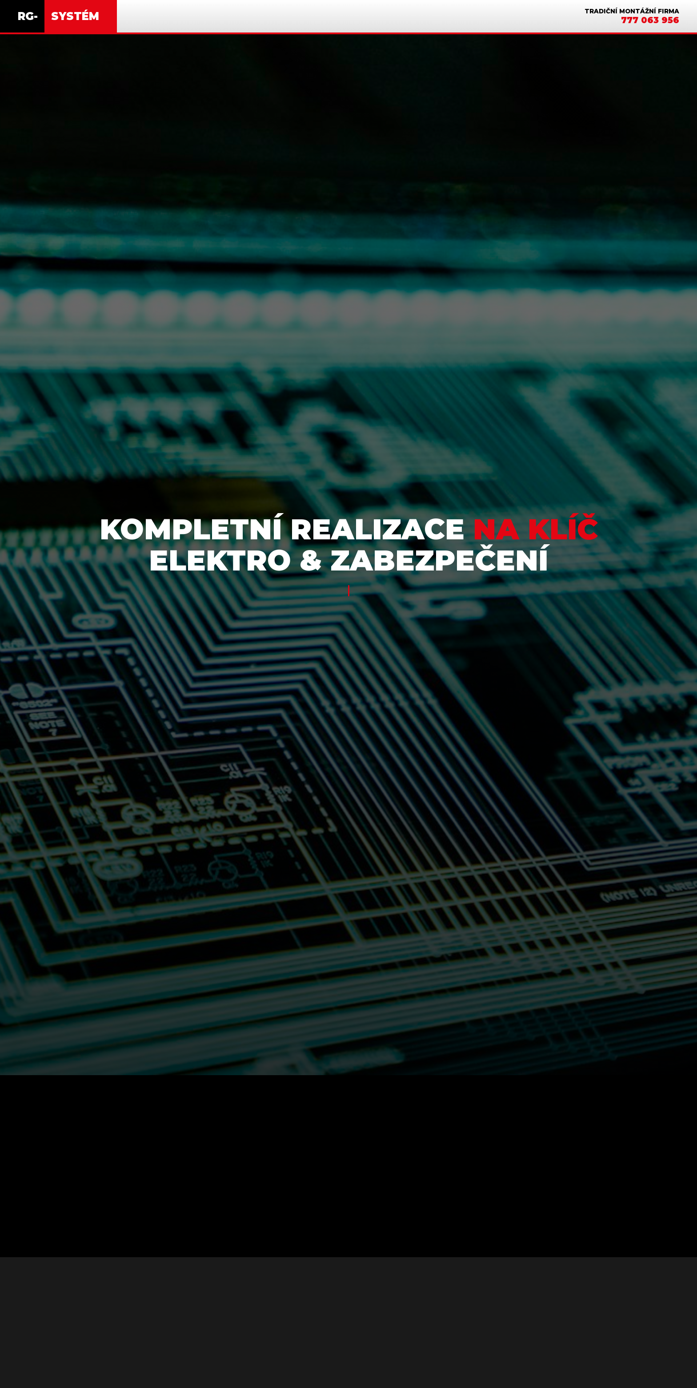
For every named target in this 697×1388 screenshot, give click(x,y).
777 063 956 (650, 20)
